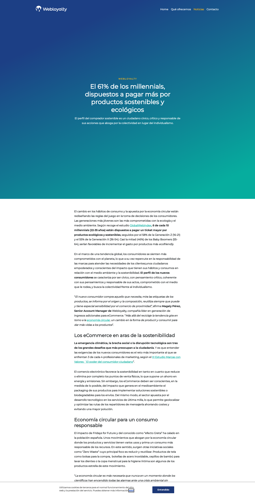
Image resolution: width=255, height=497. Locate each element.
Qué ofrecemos (181, 9)
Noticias (199, 9)
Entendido (163, 489)
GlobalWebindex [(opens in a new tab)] (140, 225)
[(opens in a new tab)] (98, 320)
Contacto (213, 9)
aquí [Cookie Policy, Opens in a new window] (131, 490)
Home (164, 9)
